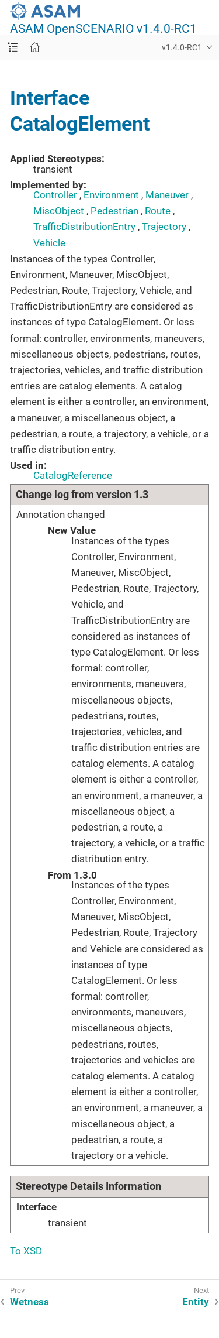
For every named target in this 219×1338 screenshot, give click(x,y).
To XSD (26, 1251)
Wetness (29, 1302)
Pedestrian (114, 211)
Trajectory (164, 226)
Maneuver (167, 195)
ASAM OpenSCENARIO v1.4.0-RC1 (103, 29)
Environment (111, 195)
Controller (55, 195)
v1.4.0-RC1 (182, 47)
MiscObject (58, 211)
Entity (195, 1302)
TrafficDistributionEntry (84, 226)
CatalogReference (72, 475)
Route (158, 211)
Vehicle (49, 243)
